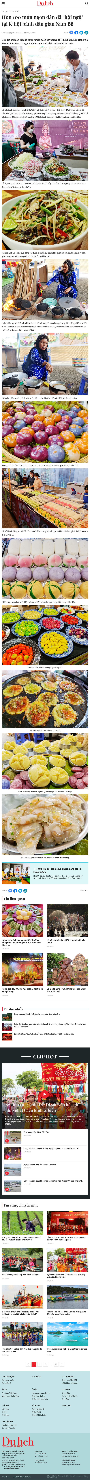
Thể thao (5, 1415)
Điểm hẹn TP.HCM (69, 1380)
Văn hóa (5, 1409)
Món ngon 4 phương (10, 1396)
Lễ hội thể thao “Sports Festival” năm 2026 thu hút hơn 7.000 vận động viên (44, 1034)
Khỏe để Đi (36, 1412)
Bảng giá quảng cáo (22, 1477)
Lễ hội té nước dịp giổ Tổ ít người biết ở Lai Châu (66, 941)
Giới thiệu (6, 1477)
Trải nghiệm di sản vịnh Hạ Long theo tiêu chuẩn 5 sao (67, 1350)
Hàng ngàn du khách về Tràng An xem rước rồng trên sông (37, 1014)
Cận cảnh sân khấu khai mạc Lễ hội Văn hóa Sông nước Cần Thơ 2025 (53, 1181)
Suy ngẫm (36, 1377)
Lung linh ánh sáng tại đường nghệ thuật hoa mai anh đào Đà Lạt (51, 1148)
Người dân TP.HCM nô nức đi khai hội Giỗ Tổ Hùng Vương (22, 990)
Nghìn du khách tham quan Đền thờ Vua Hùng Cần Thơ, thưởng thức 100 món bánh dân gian (21, 942)
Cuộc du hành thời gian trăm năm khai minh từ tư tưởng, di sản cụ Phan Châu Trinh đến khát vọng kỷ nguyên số (50, 1025)
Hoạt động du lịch (9, 1425)
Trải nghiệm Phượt (69, 1396)
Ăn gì (4, 1390)
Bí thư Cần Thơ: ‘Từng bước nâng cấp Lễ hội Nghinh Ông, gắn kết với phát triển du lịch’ (20, 1313)
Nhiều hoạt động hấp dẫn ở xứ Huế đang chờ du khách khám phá (22, 1350)
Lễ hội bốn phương (69, 1383)
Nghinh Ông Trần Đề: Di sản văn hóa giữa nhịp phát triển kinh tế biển (40, 1107)
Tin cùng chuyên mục (21, 1205)
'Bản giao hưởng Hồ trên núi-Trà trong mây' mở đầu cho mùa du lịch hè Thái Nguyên (21, 1239)
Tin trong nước (8, 1380)
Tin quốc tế (6, 1383)
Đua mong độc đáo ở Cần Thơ (36, 1132)
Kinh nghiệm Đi (38, 1409)
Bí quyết (36, 1406)
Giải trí (5, 1406)
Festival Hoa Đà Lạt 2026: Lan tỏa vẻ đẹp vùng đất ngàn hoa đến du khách (66, 1313)
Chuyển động (8, 1377)
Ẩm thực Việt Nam (9, 1393)
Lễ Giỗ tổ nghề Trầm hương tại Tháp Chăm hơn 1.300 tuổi (66, 990)
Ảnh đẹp (65, 1399)
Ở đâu (34, 1390)
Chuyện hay (7, 1422)
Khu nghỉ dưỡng (38, 1396)
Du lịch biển (15, 11)
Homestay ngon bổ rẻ (40, 1393)
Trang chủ (5, 11)
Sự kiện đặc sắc (8, 1428)
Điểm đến (66, 1393)
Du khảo (66, 1390)
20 (56, 1365)
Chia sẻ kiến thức (39, 1415)
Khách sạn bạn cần (40, 1399)
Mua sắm (66, 1406)
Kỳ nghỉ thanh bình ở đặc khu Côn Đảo (40, 1165)
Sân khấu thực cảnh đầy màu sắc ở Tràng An (20, 1275)
